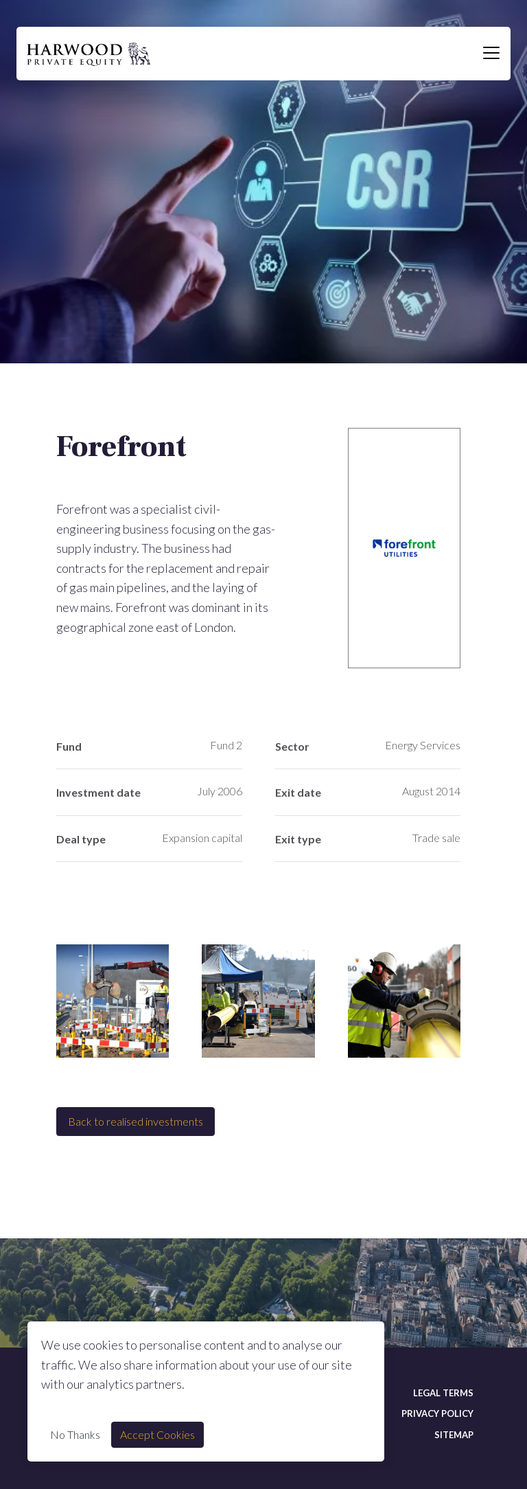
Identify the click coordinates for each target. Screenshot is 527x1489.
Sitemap (453, 1434)
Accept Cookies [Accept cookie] (157, 1434)
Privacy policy (437, 1413)
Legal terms (443, 1392)
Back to (135, 1121)
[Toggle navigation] (491, 53)
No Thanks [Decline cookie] (75, 1434)
